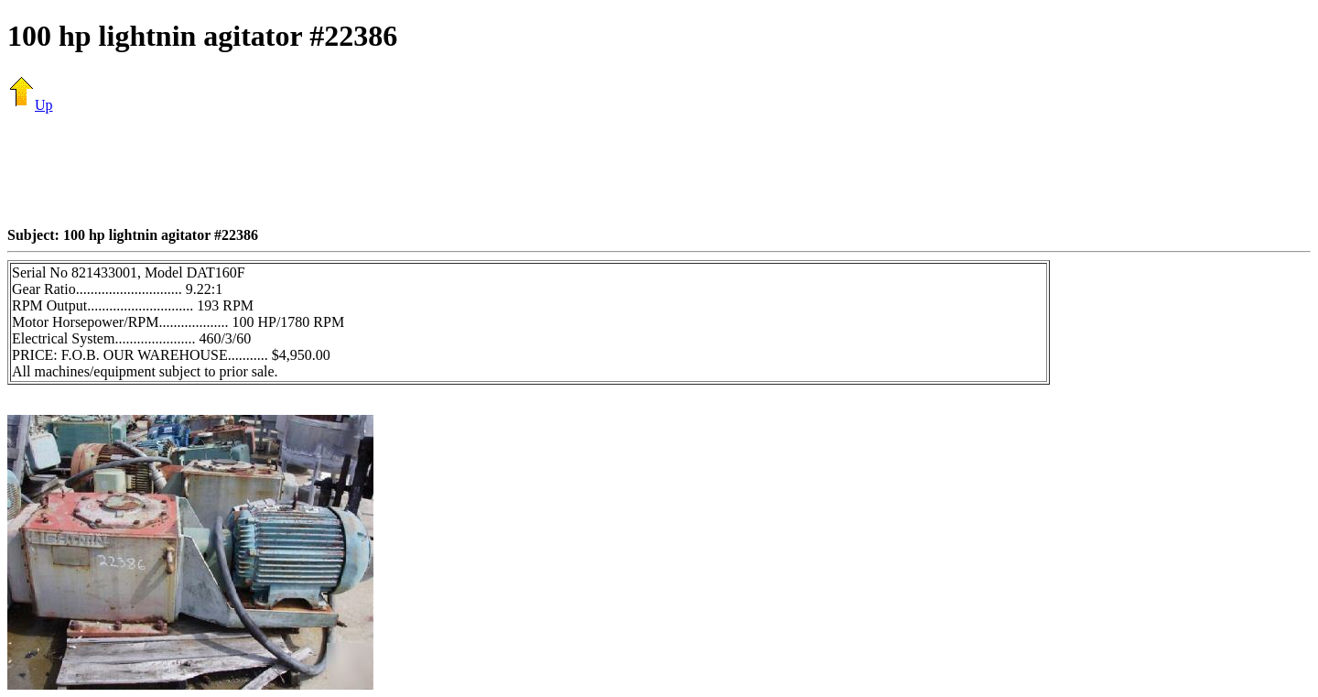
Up (30, 105)
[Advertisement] (659, 169)
